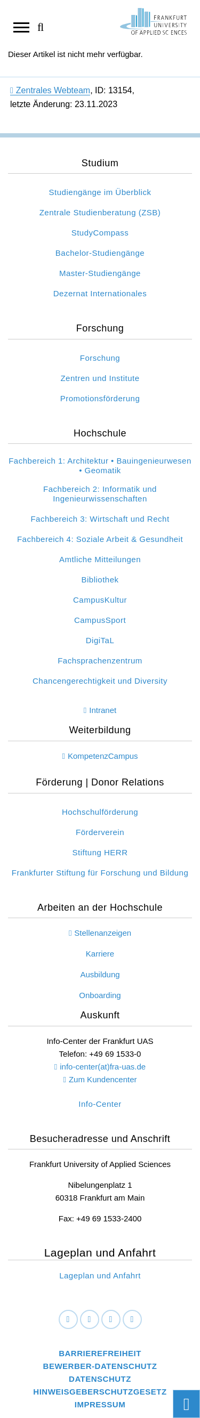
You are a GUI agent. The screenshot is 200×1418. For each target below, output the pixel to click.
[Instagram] (110, 1319)
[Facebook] (68, 1319)
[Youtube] (132, 1319)
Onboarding (100, 995)
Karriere (100, 953)
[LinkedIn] (89, 1319)
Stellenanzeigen (102, 932)
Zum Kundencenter (103, 1079)
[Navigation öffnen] (21, 26)
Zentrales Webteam (50, 90)
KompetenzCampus (103, 755)
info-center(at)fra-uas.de (103, 1066)
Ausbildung (99, 974)
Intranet (102, 710)
